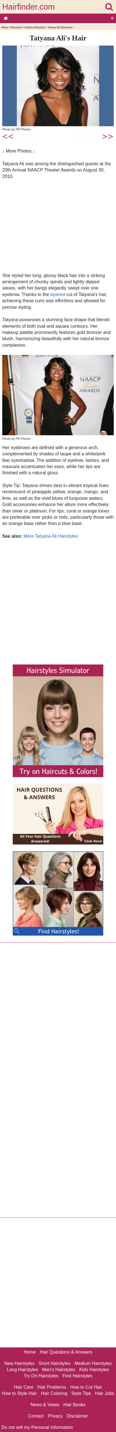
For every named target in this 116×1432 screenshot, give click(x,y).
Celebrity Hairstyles (34, 27)
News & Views (45, 1404)
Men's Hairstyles (58, 1369)
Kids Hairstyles (94, 1369)
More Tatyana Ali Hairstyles (50, 536)
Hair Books (74, 1404)
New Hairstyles (19, 1363)
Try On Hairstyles (40, 1375)
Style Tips (81, 1393)
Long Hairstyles (22, 1369)
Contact (36, 1416)
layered (57, 294)
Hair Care (23, 1387)
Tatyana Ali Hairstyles (60, 27)
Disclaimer (77, 1416)
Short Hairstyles (54, 1363)
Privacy (55, 1416)
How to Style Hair (19, 1393)
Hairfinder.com (28, 6)
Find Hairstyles (78, 1375)
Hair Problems (51, 1387)
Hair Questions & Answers (66, 1352)
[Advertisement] (58, 225)
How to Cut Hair (86, 1387)
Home (4, 27)
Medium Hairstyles (93, 1363)
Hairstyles (15, 27)
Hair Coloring (54, 1393)
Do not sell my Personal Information (37, 1427)
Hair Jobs (104, 1393)
